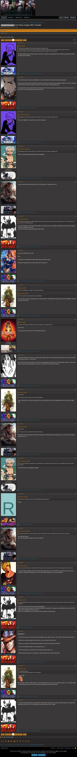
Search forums (10, 19)
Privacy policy (68, 748)
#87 (74, 250)
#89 (74, 319)
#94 (74, 493)
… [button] (18, 40)
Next (24, 40)
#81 (74, 43)
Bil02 (9, 239)
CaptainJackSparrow (9, 654)
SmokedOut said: (23, 293)
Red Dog (9, 517)
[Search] (73, 17)
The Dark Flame (9, 308)
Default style (4, 748)
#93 (74, 458)
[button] (14, 17)
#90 (74, 355)
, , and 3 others (29, 212)
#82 (74, 77)
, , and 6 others (32, 281)
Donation (10, 17)
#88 (74, 285)
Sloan (9, 273)
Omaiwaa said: (23, 565)
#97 (74, 597)
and (26, 627)
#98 (74, 631)
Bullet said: (22, 322)
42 (21, 40)
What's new (18, 17)
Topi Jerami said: (23, 219)
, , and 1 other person (31, 142)
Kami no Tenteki (9, 378)
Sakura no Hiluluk (9, 585)
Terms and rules (60, 748)
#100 (74, 700)
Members (26, 17)
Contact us (53, 748)
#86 (74, 216)
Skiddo (9, 66)
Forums (4, 17)
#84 (74, 146)
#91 (74, 389)
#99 (74, 665)
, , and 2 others (30, 419)
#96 (74, 562)
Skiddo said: (22, 288)
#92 (74, 423)
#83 (74, 111)
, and (27, 524)
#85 (74, 181)
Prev (3, 40)
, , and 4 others (31, 73)
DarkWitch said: (23, 496)
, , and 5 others (28, 107)
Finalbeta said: (23, 392)
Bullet (9, 205)
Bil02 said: (22, 46)
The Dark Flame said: (24, 114)
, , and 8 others (33, 661)
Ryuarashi (9, 100)
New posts (3, 19)
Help (73, 748)
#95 (74, 528)
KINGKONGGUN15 (6, 27)
